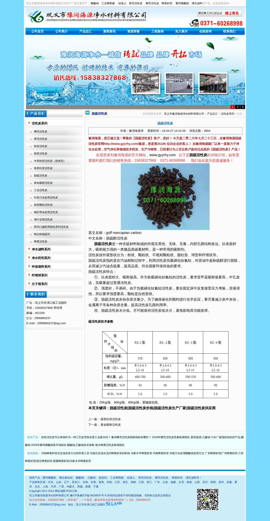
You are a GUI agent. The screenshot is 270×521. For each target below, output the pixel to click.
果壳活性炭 (135, 3)
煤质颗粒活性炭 (43, 204)
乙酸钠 (91, 477)
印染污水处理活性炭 (46, 197)
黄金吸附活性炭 (43, 182)
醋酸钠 (95, 3)
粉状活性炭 (40, 146)
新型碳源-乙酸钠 (200, 437)
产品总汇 (85, 31)
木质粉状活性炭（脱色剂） (50, 160)
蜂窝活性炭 (40, 241)
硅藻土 (122, 3)
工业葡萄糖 (108, 3)
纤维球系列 (39, 275)
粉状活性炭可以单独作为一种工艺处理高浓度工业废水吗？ (76, 437)
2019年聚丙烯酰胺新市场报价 (48, 445)
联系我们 (229, 31)
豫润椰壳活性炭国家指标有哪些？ (131, 437)
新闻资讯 (109, 31)
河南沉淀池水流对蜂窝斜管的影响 (110, 453)
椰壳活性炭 (152, 3)
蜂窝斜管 (167, 3)
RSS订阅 (71, 491)
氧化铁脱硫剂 (42, 234)
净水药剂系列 (41, 258)
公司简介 (61, 31)
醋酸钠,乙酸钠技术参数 (80, 445)
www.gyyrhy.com (162, 155)
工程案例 (157, 31)
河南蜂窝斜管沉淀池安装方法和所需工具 (65, 453)
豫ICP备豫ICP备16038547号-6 (88, 495)
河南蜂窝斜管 (161, 453)
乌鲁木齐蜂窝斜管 (141, 453)
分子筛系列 (39, 284)
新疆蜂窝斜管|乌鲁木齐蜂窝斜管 (72, 461)
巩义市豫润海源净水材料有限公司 (184, 113)
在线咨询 (205, 31)
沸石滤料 (197, 3)
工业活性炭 (40, 190)
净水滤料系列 (41, 249)
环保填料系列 (41, 266)
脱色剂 (103, 477)
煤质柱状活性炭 (43, 168)
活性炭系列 (39, 123)
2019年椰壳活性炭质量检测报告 (171, 437)
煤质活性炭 (40, 153)
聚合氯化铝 (66, 477)
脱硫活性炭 (40, 175)
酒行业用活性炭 (43, 219)
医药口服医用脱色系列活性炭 (51, 226)
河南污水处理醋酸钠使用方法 (186, 453)
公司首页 (37, 31)
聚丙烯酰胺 (182, 3)
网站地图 (60, 491)
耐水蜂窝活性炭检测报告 (110, 445)
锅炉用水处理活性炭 (46, 212)
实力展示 (181, 31)
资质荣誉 (133, 31)
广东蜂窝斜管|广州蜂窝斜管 (221, 453)
